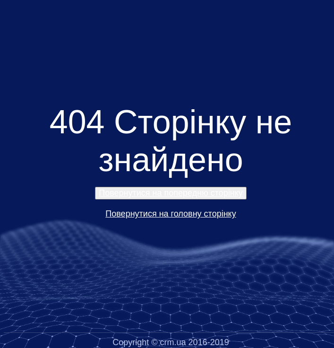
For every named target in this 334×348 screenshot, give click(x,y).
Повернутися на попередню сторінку (170, 193)
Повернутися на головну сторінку (170, 213)
